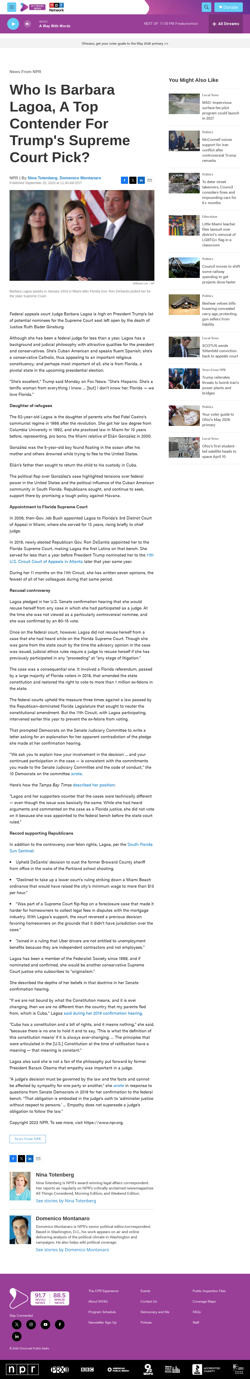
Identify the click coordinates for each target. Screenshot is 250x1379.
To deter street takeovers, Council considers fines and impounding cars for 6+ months (219, 192)
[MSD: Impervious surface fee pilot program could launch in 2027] (184, 104)
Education (209, 217)
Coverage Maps (204, 1301)
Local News (210, 95)
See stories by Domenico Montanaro (72, 1249)
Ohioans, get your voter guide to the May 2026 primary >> (125, 43)
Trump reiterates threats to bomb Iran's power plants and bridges (220, 385)
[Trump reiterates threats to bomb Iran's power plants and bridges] (184, 378)
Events (145, 1291)
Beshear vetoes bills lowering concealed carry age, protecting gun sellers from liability (219, 313)
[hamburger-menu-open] (11, 7)
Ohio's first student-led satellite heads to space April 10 (219, 451)
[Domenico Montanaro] (20, 1229)
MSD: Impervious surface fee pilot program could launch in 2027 (220, 110)
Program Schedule (102, 1312)
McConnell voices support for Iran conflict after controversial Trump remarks (219, 150)
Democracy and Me (155, 1312)
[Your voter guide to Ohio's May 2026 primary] (184, 415)
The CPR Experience (103, 1291)
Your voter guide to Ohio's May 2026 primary (218, 419)
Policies (146, 1322)
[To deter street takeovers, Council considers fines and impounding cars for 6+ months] (184, 183)
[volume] (27, 24)
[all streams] (226, 23)
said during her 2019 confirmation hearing (103, 1013)
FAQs (197, 1312)
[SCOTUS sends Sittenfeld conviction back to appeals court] (184, 347)
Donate (230, 7)
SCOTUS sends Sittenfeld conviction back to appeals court (220, 351)
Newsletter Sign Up (102, 1322)
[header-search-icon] (206, 7)
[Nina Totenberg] (20, 1186)
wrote (76, 773)
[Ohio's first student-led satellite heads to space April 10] (184, 447)
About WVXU (98, 1301)
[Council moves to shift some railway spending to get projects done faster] (184, 267)
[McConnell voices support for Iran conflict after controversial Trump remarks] (184, 141)
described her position (93, 785)
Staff (196, 1322)
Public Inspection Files (209, 1291)
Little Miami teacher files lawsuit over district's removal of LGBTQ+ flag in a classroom (219, 234)
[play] (13, 24)
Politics (207, 132)
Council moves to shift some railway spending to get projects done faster (221, 274)
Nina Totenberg (42, 178)
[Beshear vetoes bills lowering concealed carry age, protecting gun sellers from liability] (184, 304)
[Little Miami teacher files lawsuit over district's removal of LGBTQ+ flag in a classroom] (184, 225)
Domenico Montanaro (80, 178)
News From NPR (25, 71)
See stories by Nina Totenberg (66, 1201)
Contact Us (149, 1301)
